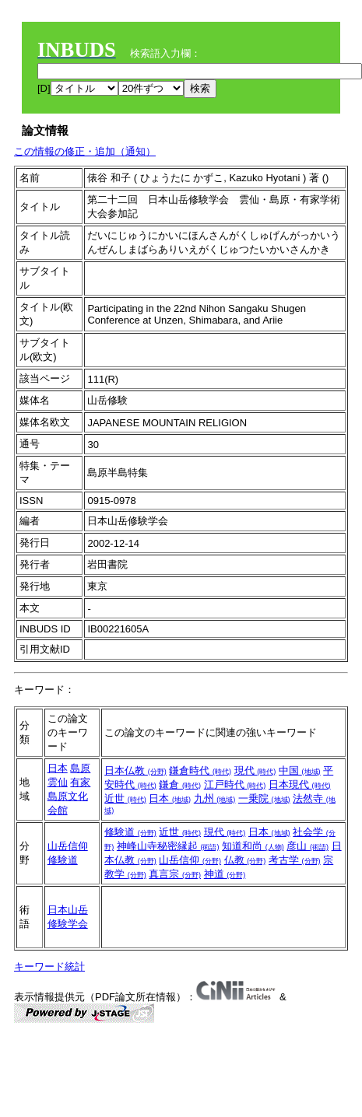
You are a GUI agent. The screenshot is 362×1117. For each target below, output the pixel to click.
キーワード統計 (49, 966)
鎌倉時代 (200, 770)
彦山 (307, 846)
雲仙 (57, 782)
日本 (57, 768)
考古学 (295, 860)
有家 (80, 782)
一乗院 (264, 798)
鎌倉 (180, 784)
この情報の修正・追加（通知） (85, 151)
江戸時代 (235, 784)
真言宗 (175, 874)
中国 (300, 770)
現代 (255, 770)
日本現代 (300, 784)
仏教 (245, 860)
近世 (125, 798)
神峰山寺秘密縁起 (168, 846)
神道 (225, 874)
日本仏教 (135, 770)
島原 (80, 768)
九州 (215, 798)
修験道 (62, 860)
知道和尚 (253, 846)
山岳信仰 (67, 846)
